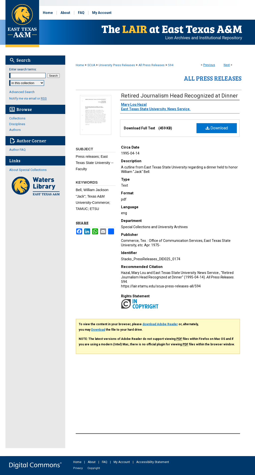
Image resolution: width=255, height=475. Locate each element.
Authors (15, 130)
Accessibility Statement (152, 462)
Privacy (78, 468)
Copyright (93, 468)
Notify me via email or (28, 98)
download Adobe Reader (160, 324)
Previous (209, 65)
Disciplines (17, 124)
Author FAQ (17, 150)
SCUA (91, 65)
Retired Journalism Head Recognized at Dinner (179, 96)
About (92, 462)
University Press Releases (117, 65)
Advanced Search (22, 92)
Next (227, 65)
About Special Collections (28, 170)
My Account (122, 462)
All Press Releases (151, 65)
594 (170, 65)
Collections (17, 118)
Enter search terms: (23, 69)
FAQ (105, 462)
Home (80, 65)
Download (217, 128)
